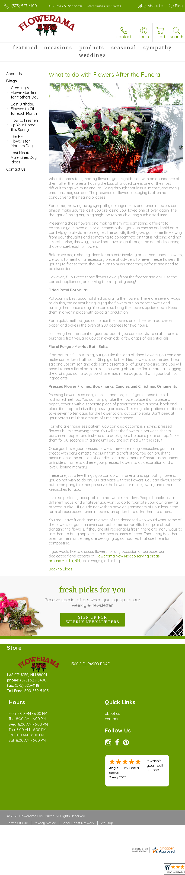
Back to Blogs (60, 569)
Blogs (11, 81)
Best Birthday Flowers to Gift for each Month (24, 109)
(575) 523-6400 (24, 5)
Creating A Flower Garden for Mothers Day (24, 92)
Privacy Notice (45, 823)
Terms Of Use (17, 823)
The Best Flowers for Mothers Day (22, 141)
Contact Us (16, 169)
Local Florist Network (78, 823)
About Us (14, 73)
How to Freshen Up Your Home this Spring (24, 125)
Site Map (106, 823)
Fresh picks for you (93, 596)
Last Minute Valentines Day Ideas (24, 157)
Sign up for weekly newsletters (92, 619)
